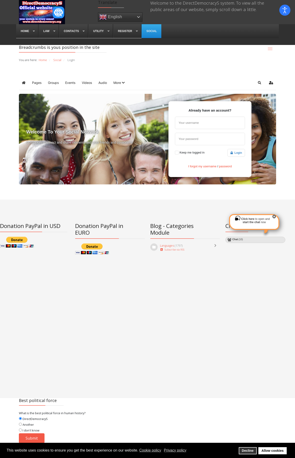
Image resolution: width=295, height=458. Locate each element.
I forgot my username (202, 166)
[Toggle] (216, 247)
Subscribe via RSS (172, 249)
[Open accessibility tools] (284, 10)
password (225, 166)
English (110, 17)
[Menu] (270, 48)
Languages (167, 245)
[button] (119, 82)
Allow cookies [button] (273, 450)
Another (26, 425)
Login (236, 152)
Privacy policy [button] (175, 450)
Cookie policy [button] (150, 450)
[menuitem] (27, 31)
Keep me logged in (192, 152)
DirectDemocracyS (33, 419)
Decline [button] (248, 450)
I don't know (29, 430)
